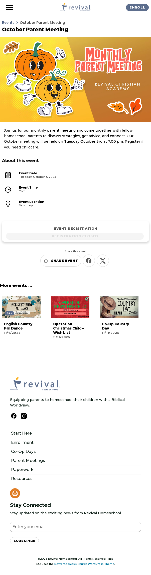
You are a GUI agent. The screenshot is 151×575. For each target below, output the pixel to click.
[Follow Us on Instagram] (24, 416)
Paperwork (22, 469)
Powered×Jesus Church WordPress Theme (84, 564)
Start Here (21, 433)
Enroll (137, 7)
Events (8, 22)
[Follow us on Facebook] (14, 416)
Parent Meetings (28, 460)
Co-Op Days (23, 451)
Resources (22, 478)
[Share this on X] (103, 261)
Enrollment (22, 442)
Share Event (61, 260)
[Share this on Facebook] (89, 261)
